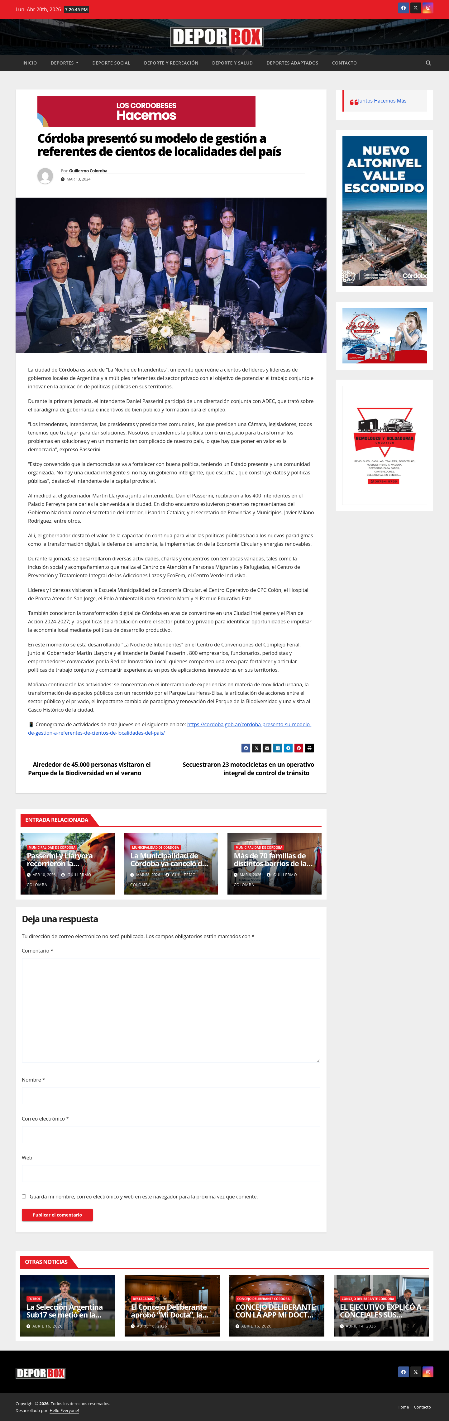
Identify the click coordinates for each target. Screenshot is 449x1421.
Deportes (65, 63)
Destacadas (143, 1299)
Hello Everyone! (64, 1410)
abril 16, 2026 (47, 1326)
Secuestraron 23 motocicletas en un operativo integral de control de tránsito (248, 768)
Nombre (33, 1079)
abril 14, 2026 (361, 1326)
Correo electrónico (45, 1118)
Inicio (29, 63)
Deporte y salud (232, 63)
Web (27, 1157)
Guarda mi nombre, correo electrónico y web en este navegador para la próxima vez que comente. (144, 1196)
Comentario (37, 950)
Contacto (344, 63)
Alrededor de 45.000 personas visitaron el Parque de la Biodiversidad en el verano (89, 768)
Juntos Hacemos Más (382, 100)
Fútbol (34, 1299)
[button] (428, 63)
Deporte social (111, 63)
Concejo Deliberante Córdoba (263, 1299)
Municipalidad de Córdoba (52, 847)
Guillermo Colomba (88, 171)
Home (403, 1407)
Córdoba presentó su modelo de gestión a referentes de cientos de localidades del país (159, 144)
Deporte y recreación (171, 63)
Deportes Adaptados (292, 63)
